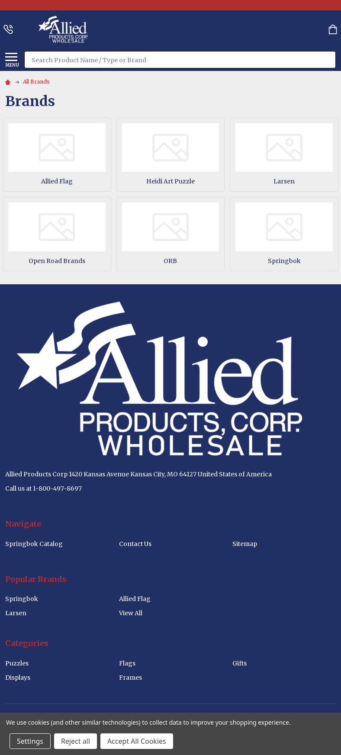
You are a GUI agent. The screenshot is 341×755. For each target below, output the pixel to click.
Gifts (239, 663)
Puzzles (17, 663)
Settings (30, 741)
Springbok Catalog (34, 544)
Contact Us (135, 544)
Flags (127, 663)
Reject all (75, 741)
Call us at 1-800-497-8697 (43, 488)
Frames (130, 677)
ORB (170, 261)
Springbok (284, 261)
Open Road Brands (57, 261)
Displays (17, 677)
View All (130, 613)
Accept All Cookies (136, 741)
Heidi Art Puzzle (170, 181)
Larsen (284, 181)
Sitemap (244, 544)
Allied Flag (57, 181)
